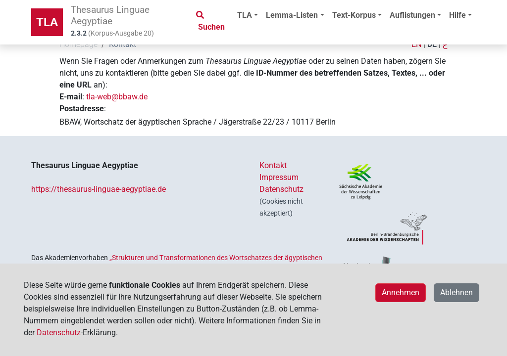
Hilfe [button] (457, 15)
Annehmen (400, 292)
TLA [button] (244, 15)
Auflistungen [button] (412, 15)
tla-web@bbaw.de (117, 96)
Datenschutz (281, 189)
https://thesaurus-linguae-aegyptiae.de (98, 189)
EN (416, 44)
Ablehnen (456, 292)
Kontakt (273, 165)
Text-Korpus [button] (354, 15)
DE (432, 44)
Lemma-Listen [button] (292, 15)
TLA (47, 22)
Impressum (279, 177)
